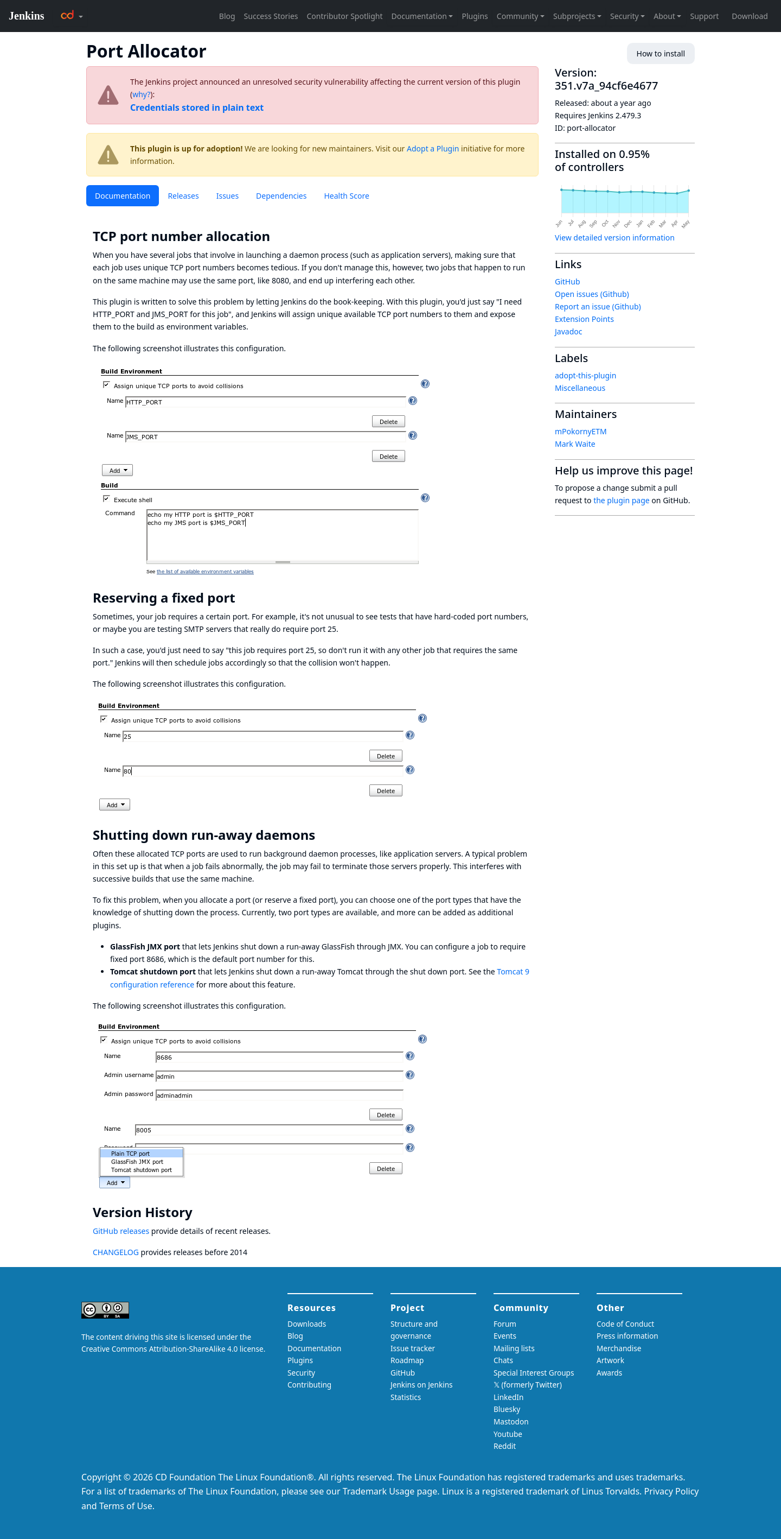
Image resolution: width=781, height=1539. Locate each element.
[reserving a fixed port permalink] (243, 598)
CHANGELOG (116, 1252)
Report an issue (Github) (598, 306)
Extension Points (584, 319)
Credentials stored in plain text (197, 107)
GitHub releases (121, 1231)
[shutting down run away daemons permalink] (322, 835)
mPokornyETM (581, 431)
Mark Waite (575, 444)
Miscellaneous (580, 388)
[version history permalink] (200, 1212)
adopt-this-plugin (585, 375)
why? (141, 94)
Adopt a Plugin (433, 148)
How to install (661, 53)
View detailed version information (615, 237)
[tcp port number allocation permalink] (277, 236)
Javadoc (568, 331)
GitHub (567, 281)
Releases (183, 196)
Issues (227, 196)
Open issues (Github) (592, 294)
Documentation (122, 196)
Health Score (346, 196)
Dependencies (281, 196)
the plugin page (621, 500)
